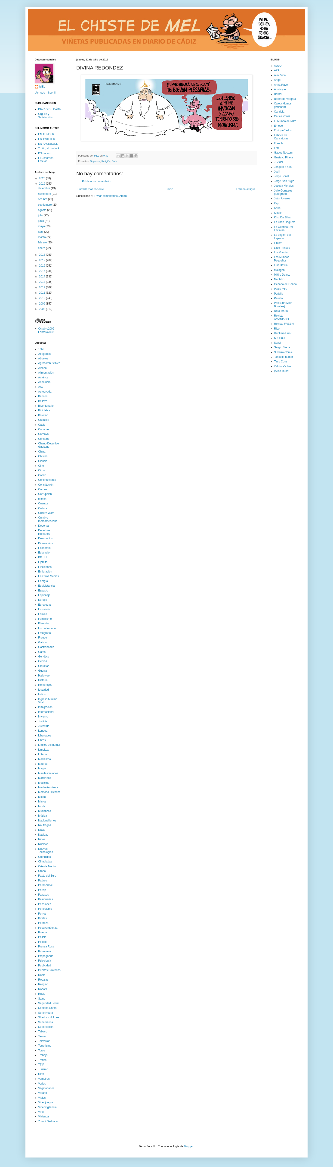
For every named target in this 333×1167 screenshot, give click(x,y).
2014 (42, 276)
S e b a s (279, 338)
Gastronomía (46, 647)
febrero (42, 242)
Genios (42, 661)
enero (42, 248)
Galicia (42, 642)
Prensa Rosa (46, 946)
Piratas (42, 918)
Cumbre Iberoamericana (47, 519)
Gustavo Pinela (283, 157)
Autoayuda (44, 391)
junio (41, 221)
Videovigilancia (47, 1107)
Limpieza (43, 749)
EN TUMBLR (46, 134)
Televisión (44, 1041)
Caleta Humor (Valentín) (282, 105)
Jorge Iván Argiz (284, 181)
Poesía (42, 932)
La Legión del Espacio (282, 236)
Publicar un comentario (96, 181)
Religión (106, 161)
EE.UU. (42, 557)
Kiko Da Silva (282, 217)
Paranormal (45, 885)
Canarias (43, 429)
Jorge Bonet (281, 176)
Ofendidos (44, 857)
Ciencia (42, 461)
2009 (42, 303)
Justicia (42, 721)
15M (40, 349)
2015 (42, 271)
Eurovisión (44, 609)
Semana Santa (47, 1008)
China (41, 451)
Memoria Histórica (49, 792)
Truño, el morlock (48, 148)
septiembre (45, 204)
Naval (41, 829)
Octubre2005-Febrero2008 (46, 330)
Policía (42, 937)
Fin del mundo (47, 628)
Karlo (277, 208)
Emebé (278, 125)
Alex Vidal (280, 75)
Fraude (42, 637)
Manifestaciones (48, 773)
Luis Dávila (281, 265)
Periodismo (45, 908)
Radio (41, 975)
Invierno (43, 716)
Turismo (43, 1069)
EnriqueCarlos (283, 130)
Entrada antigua (246, 189)
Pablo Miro (280, 288)
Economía (44, 548)
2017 (42, 260)
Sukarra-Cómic (283, 352)
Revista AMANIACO (281, 317)
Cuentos (43, 503)
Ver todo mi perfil (45, 92)
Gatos (42, 652)
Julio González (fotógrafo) (283, 192)
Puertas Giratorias (49, 970)
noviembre (45, 193)
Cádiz (41, 424)
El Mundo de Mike (285, 121)
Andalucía (44, 382)
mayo (42, 226)
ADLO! (278, 65)
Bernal (278, 94)
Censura (43, 438)
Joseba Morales (284, 185)
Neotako (279, 279)
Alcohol (42, 368)
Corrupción (45, 494)
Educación (44, 552)
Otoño (42, 871)
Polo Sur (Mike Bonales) (283, 304)
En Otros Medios (48, 576)
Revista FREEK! (284, 323)
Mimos (42, 801)
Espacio (43, 590)
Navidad (43, 834)
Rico (277, 328)
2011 (42, 292)
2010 (42, 298)
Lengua (42, 730)
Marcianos (44, 778)
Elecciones (45, 567)
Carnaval (43, 434)
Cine (41, 465)
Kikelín (278, 212)
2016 (42, 265)
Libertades (44, 735)
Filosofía (43, 623)
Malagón (279, 270)
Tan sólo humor (283, 357)
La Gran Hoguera (285, 222)
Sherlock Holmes (48, 1017)
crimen (42, 498)
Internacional (46, 712)
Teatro (42, 1036)
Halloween (44, 675)
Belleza (42, 401)
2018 (42, 254)
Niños (41, 839)
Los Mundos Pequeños (281, 258)
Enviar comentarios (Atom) (110, 196)
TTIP (41, 1064)
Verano (42, 1093)
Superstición (45, 1027)
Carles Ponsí (282, 116)
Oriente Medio (47, 866)
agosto (42, 210)
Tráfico (42, 1060)
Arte (40, 386)
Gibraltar (43, 666)
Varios (42, 1083)
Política (42, 942)
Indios (42, 694)
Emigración (45, 571)
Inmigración (45, 707)
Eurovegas (44, 604)
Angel (277, 80)
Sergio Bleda (282, 347)
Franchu (279, 143)
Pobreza (43, 923)
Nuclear (43, 844)
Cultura (42, 508)
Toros (41, 1050)
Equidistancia (46, 585)
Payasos (43, 894)
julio (41, 215)
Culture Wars (46, 513)
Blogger (188, 1146)
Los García (281, 252)
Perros (42, 913)
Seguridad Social (48, 1003)
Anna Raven (281, 84)
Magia (42, 768)
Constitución (45, 484)
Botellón (43, 415)
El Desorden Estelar (45, 159)
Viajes (42, 1097)
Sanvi (277, 342)
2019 (42, 183)
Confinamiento (47, 479)
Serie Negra (45, 1012)
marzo (42, 237)
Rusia (41, 993)
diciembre (44, 188)
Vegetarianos (46, 1088)
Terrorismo (44, 1045)
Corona (42, 489)
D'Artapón (44, 153)
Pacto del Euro (47, 875)
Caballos (43, 420)
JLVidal (278, 162)
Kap (276, 203)
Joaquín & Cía (283, 167)
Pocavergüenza (47, 927)
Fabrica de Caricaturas (281, 137)
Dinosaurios (45, 543)
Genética (43, 656)
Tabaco (42, 1031)
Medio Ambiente (48, 787)
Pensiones (44, 904)
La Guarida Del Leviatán (283, 228)
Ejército (42, 562)
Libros (42, 740)
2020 (42, 178)
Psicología (44, 960)
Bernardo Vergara (285, 99)
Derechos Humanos (44, 532)
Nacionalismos (47, 820)
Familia (42, 614)
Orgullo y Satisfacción (45, 115)
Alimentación (46, 372)
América (43, 377)
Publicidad (44, 965)
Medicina (43, 782)
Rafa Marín (281, 311)
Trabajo (42, 1055)
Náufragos (44, 825)
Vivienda (43, 1116)
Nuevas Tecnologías (45, 850)
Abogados (44, 353)
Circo (41, 470)
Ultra (41, 1074)
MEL (42, 86)
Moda (41, 806)
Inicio (170, 189)
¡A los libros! (281, 371)
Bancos (42, 396)
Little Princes (282, 247)
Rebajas (43, 979)
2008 (42, 309)
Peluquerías (45, 899)
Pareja (42, 890)
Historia (43, 680)
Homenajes (45, 684)
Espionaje (44, 595)
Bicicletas (44, 410)
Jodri (277, 171)
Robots (42, 989)
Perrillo (278, 298)
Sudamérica (45, 1022)
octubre (43, 199)
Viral (41, 1112)
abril (41, 231)
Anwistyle (280, 89)
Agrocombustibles (49, 363)
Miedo (42, 797)
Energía (43, 581)
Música (42, 815)
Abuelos (43, 358)
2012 (42, 287)
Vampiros (44, 1078)
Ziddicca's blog (283, 366)
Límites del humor (49, 744)
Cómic (42, 475)
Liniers (278, 243)
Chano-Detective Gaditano (48, 445)
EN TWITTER (46, 139)
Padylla (278, 293)
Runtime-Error (282, 333)
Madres (42, 763)
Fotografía (44, 633)
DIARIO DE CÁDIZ (50, 109)
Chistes (42, 456)
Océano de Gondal (285, 284)
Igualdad (43, 689)
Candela (279, 111)
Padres (42, 880)
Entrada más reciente (90, 189)
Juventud (43, 726)
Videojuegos (45, 1102)
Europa (42, 599)
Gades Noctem (283, 152)
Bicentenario (46, 405)
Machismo (44, 759)
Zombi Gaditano (48, 1121)
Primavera (44, 951)
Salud (115, 161)
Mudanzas (44, 811)
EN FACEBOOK (48, 143)
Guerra (42, 670)
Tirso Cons (280, 361)
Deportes (95, 161)
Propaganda (45, 956)
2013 (42, 281)
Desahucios (45, 538)
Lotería (42, 754)
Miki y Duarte (282, 274)
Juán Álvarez (282, 198)
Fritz (276, 148)
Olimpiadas (45, 861)
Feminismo (45, 618)
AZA (276, 70)
